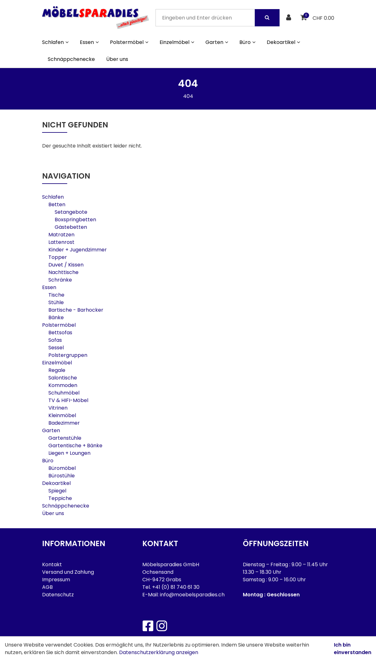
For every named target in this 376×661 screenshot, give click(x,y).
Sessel (56, 347)
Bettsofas (60, 332)
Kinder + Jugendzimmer (77, 249)
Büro (47, 460)
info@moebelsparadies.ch (192, 594)
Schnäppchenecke (71, 59)
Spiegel (57, 490)
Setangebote (71, 212)
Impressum (56, 579)
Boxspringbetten (75, 219)
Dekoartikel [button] (283, 42)
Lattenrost (61, 242)
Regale (56, 370)
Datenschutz (58, 594)
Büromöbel (62, 468)
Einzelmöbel (57, 362)
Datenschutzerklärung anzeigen (158, 652)
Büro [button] (247, 42)
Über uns (117, 59)
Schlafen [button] (55, 42)
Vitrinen (58, 407)
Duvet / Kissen (66, 264)
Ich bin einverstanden (352, 648)
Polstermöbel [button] (129, 42)
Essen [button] (89, 42)
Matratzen (61, 234)
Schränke (60, 279)
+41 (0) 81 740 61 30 (175, 587)
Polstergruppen (67, 355)
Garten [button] (216, 42)
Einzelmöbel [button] (177, 42)
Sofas (55, 340)
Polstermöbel (59, 325)
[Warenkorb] (304, 17)
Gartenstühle (64, 438)
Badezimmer (64, 423)
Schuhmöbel (63, 392)
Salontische (62, 377)
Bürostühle (61, 475)
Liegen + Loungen (69, 453)
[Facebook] (147, 626)
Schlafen (53, 197)
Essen (49, 287)
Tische (56, 294)
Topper (57, 257)
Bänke (56, 317)
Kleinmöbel (62, 415)
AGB (47, 587)
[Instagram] (161, 626)
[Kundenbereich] (289, 17)
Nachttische (63, 272)
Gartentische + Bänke (75, 445)
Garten (51, 430)
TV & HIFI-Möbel (68, 400)
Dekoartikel (56, 483)
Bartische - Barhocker (75, 310)
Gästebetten (71, 227)
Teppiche (60, 498)
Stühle (56, 302)
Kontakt (52, 564)
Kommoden (62, 385)
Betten (56, 204)
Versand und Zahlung (68, 572)
